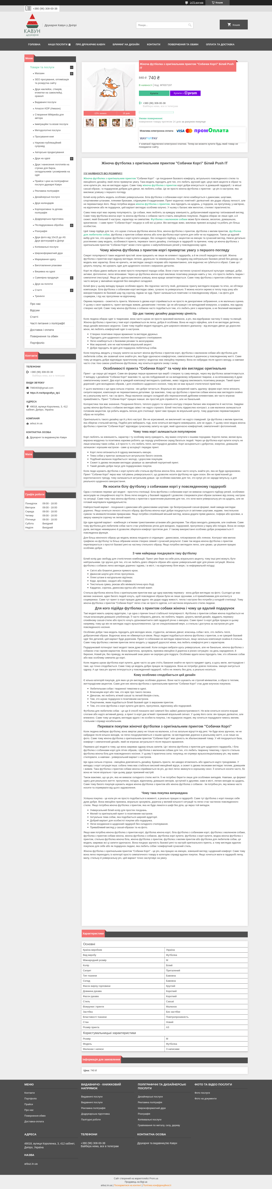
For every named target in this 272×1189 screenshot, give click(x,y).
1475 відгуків (196, 2)
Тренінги (40, 296)
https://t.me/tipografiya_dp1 (45, 392)
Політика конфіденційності (157, 1185)
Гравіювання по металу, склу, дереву (159, 1125)
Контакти (153, 44)
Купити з (185, 93)
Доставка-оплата (34, 1121)
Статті (38, 290)
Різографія (41, 231)
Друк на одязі (42, 158)
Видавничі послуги (45, 102)
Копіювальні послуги (46, 246)
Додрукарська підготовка (49, 218)
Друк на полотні (44, 283)
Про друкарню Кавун (90, 44)
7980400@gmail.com (41, 387)
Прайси (28, 1104)
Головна (34, 44)
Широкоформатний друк (49, 253)
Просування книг (44, 136)
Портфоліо (37, 342)
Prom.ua (153, 1178)
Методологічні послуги (48, 130)
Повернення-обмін (35, 1115)
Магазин (39, 73)
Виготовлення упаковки (48, 265)
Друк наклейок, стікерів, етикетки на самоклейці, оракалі (49, 92)
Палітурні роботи (91, 1119)
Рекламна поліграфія (47, 190)
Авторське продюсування (49, 152)
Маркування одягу (45, 259)
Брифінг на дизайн (126, 44)
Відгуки (35, 310)
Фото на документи (205, 1098)
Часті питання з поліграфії (47, 323)
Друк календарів (44, 203)
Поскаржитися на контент (127, 1185)
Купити (154, 93)
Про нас (35, 303)
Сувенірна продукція (47, 277)
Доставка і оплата (42, 329)
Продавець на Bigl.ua (136, 1182)
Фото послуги (202, 1092)
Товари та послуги (42, 67)
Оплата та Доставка (220, 44)
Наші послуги (58, 44)
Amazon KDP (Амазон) (48, 108)
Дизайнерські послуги (47, 196)
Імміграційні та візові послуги (51, 124)
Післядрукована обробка (49, 225)
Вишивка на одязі (45, 271)
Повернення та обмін (183, 44)
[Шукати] (190, 25)
